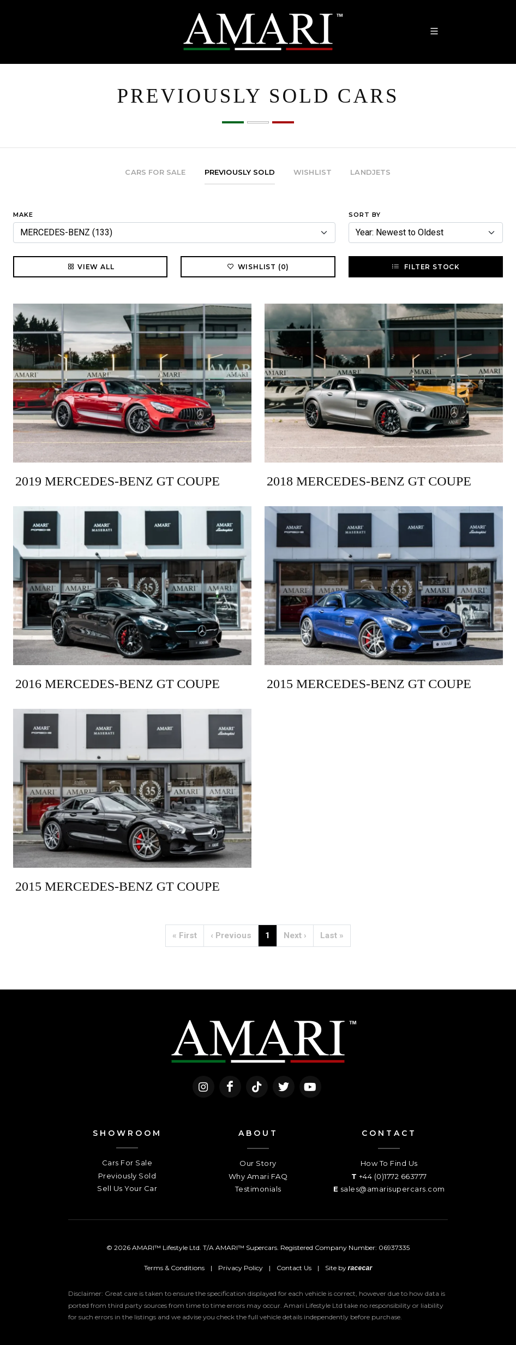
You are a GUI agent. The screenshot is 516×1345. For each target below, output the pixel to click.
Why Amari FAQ (258, 1176)
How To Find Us (389, 1163)
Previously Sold (127, 1175)
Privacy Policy (240, 1268)
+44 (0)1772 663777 (393, 1176)
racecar (360, 1268)
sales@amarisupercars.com (392, 1188)
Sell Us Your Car (127, 1188)
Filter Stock (426, 266)
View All (90, 266)
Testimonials (258, 1188)
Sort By (365, 214)
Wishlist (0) (258, 266)
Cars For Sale (127, 1162)
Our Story (258, 1163)
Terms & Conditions (174, 1268)
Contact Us (294, 1268)
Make (23, 214)
